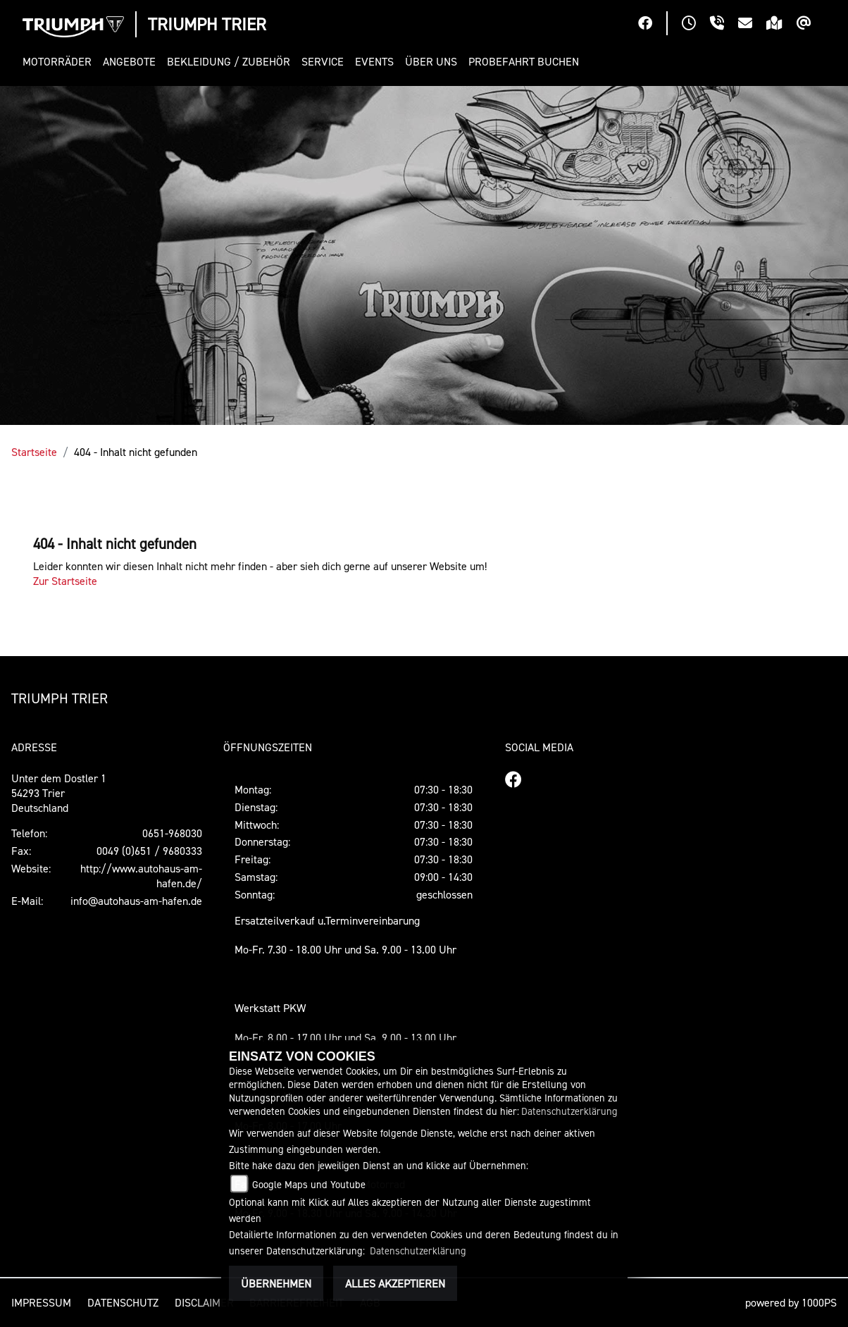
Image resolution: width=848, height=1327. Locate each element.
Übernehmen (276, 1283)
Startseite (34, 452)
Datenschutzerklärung (569, 1111)
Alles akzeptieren (395, 1283)
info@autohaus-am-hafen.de (136, 901)
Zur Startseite (65, 581)
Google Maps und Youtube (309, 1184)
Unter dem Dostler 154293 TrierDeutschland (58, 793)
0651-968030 (172, 833)
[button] (60, 62)
